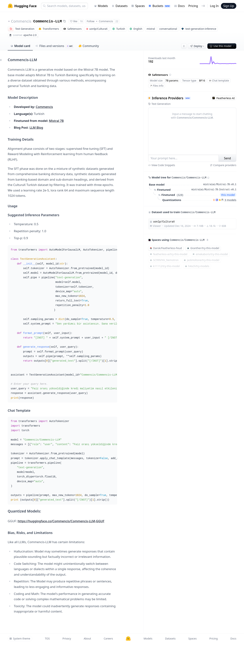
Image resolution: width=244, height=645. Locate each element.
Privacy (66, 638)
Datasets (120, 6)
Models (101, 6)
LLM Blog (36, 127)
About (87, 638)
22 (116, 21)
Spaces (138, 6)
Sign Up (228, 6)
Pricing (193, 6)
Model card (20, 46)
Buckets (159, 6)
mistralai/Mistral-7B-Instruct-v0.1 (213, 189)
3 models (230, 200)
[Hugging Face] (128, 638)
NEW (188, 98)
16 (81, 21)
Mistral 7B (56, 121)
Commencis (21, 21)
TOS (47, 638)
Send (227, 158)
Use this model (222, 46)
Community (89, 46)
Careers (108, 638)
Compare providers (223, 165)
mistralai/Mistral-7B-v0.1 (219, 184)
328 (180, 195)
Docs (179, 6)
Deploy (197, 46)
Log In (214, 6)
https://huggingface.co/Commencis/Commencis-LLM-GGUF (61, 521)
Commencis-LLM (47, 21)
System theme (19, 638)
